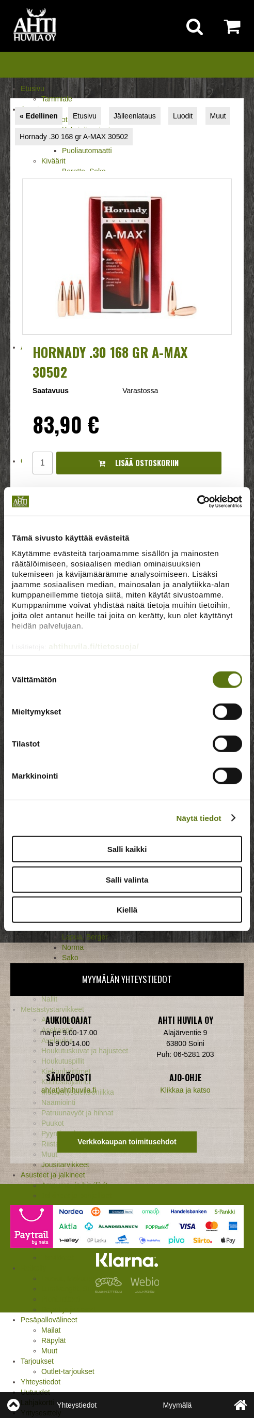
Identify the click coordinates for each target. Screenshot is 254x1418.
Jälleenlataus (135, 116)
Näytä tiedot (199, 817)
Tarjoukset (37, 1361)
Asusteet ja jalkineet (53, 1175)
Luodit (183, 116)
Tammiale (56, 99)
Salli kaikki (127, 849)
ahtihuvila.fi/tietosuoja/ (94, 645)
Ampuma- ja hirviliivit (74, 1185)
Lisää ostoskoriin (139, 462)
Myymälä (177, 1405)
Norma (73, 947)
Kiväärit (53, 161)
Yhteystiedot (40, 1382)
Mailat (50, 1330)
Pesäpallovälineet (49, 1320)
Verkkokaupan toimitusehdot (126, 1142)
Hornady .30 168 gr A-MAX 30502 (74, 136)
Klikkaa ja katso (185, 1090)
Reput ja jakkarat (68, 1309)
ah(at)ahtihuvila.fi (69, 1090)
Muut (49, 1351)
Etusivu (32, 88)
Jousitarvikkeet (65, 1164)
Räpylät (53, 1340)
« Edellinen (39, 116)
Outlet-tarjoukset (67, 1371)
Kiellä (127, 909)
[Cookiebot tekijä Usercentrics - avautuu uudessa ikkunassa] (197, 501)
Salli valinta (127, 879)
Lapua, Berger (85, 937)
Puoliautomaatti (87, 150)
